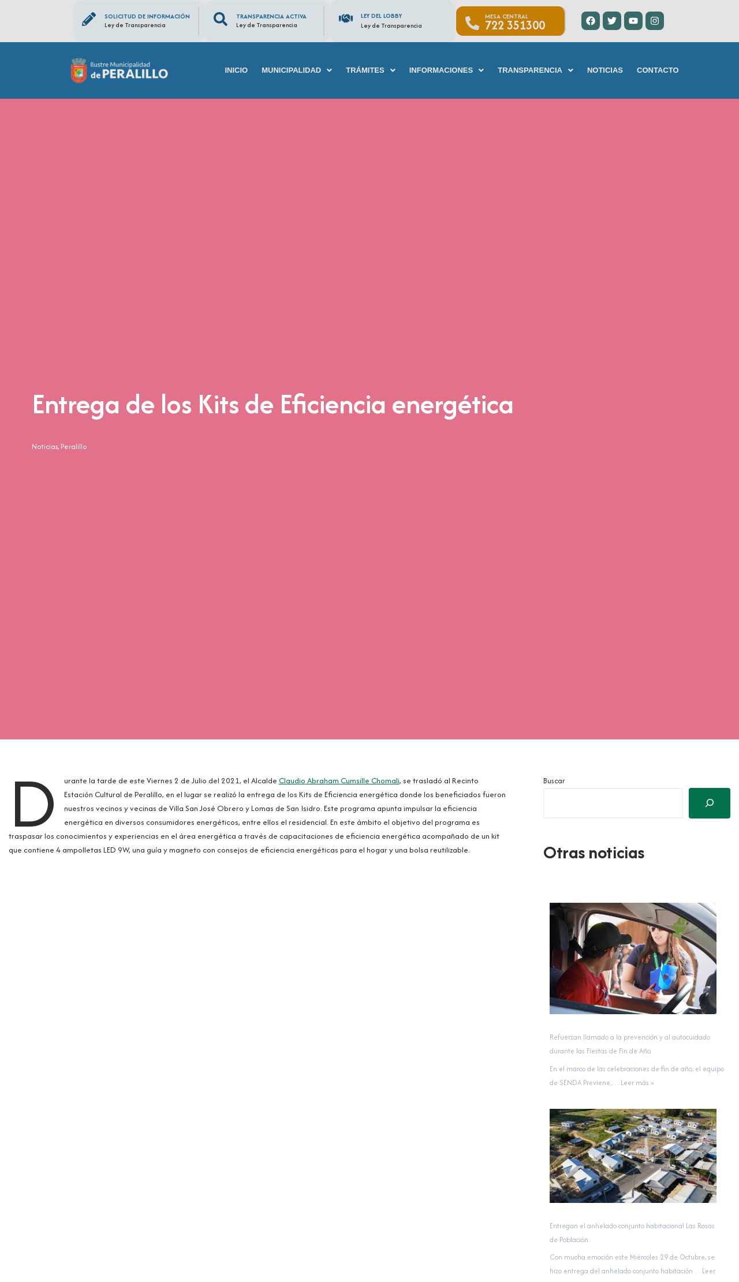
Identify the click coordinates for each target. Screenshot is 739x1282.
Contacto (657, 70)
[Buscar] (709, 803)
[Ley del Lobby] (346, 18)
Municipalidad (297, 70)
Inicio (236, 70)
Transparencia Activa (271, 16)
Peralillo (70, 446)
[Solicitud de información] (89, 19)
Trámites (370, 70)
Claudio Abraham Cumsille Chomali (326, 780)
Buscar (554, 780)
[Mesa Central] (472, 23)
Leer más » (637, 1082)
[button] (297, 70)
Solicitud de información (147, 16)
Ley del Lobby (381, 15)
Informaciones (446, 70)
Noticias (605, 70)
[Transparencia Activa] (220, 19)
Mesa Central (506, 16)
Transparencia (535, 70)
